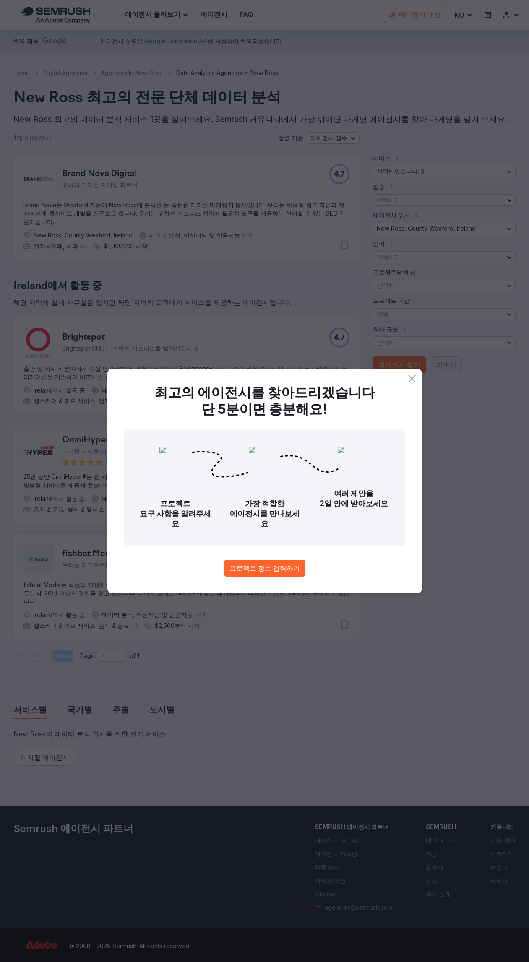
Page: (88, 655)
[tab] (30, 710)
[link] (214, 15)
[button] (464, 15)
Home (21, 72)
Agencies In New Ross (132, 72)
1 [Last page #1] (138, 655)
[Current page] (112, 655)
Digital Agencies (65, 72)
